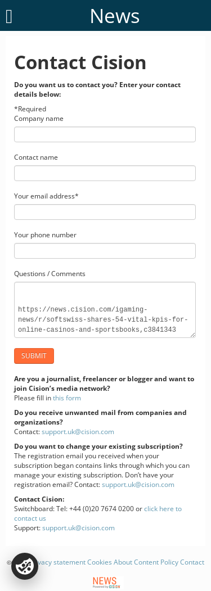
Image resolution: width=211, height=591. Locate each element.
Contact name (36, 157)
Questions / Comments (50, 273)
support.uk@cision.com (78, 431)
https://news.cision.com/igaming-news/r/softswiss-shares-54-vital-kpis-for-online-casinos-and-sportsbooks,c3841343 (105, 310)
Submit (34, 355)
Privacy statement (57, 562)
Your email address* (46, 196)
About (123, 562)
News (114, 15)
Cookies (99, 562)
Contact (192, 562)
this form (67, 398)
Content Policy (156, 562)
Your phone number (45, 235)
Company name (39, 118)
